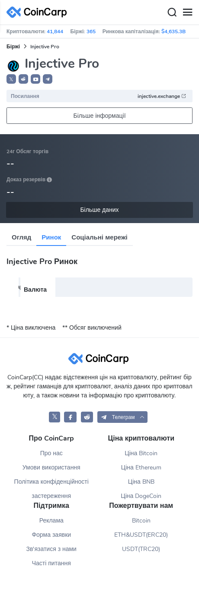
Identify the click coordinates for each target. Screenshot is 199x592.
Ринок (51, 237)
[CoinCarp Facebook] (70, 417)
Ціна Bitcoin (141, 453)
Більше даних (99, 210)
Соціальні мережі (99, 237)
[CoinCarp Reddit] (87, 417)
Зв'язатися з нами (51, 549)
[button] (23, 79)
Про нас (51, 453)
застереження (51, 496)
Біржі (13, 46)
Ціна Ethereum (141, 467)
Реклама (51, 520)
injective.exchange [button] (162, 96)
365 (91, 31)
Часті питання (51, 563)
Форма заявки (51, 535)
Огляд (21, 237)
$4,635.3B (173, 31)
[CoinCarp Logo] (38, 12)
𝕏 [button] (11, 79)
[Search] (172, 12)
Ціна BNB (141, 482)
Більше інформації (99, 116)
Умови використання (51, 467)
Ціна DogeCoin (141, 496)
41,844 (55, 31)
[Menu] (187, 12)
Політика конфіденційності (51, 482)
